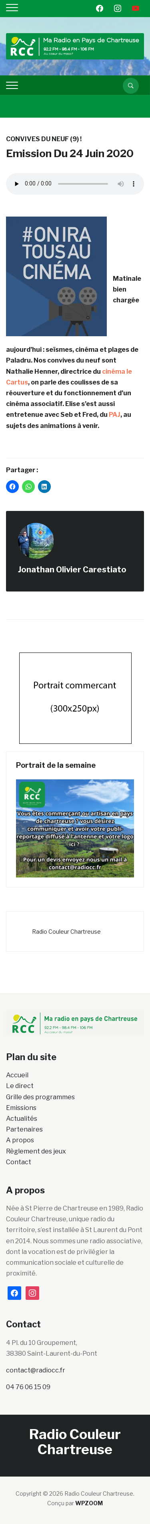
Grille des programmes (40, 1097)
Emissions (21, 1108)
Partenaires (24, 1129)
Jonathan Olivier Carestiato (72, 569)
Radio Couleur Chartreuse (66, 931)
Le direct (20, 1086)
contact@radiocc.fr (35, 1370)
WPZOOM (89, 1503)
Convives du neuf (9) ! (44, 139)
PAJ (114, 414)
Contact (18, 1162)
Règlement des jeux (36, 1151)
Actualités (21, 1118)
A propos (20, 1140)
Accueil (17, 1075)
